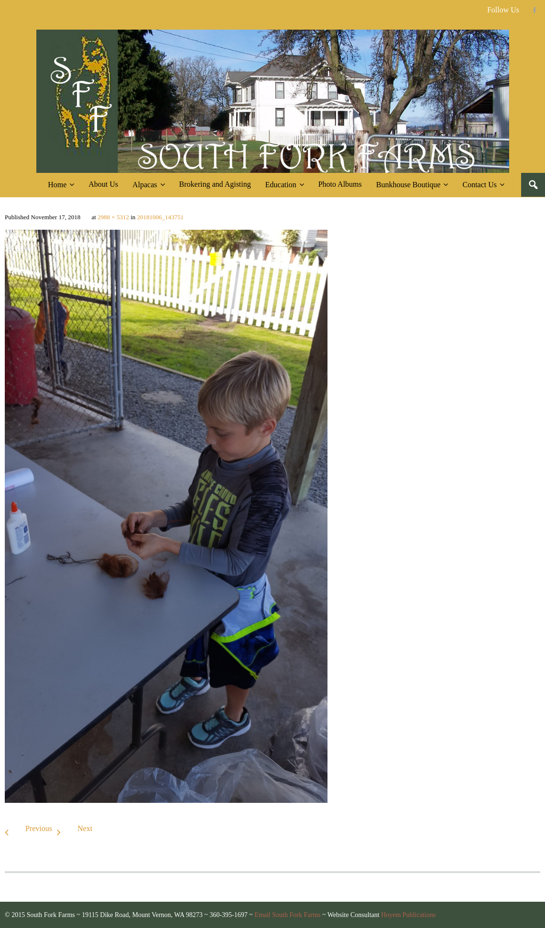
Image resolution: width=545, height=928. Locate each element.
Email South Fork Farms (287, 914)
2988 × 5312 (113, 217)
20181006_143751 (160, 217)
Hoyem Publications (408, 914)
